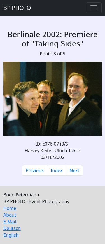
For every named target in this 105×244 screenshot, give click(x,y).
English (10, 235)
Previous (35, 170)
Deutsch (12, 228)
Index (56, 170)
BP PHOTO (17, 7)
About (9, 215)
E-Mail (9, 222)
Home (9, 208)
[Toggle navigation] (94, 7)
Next (74, 170)
